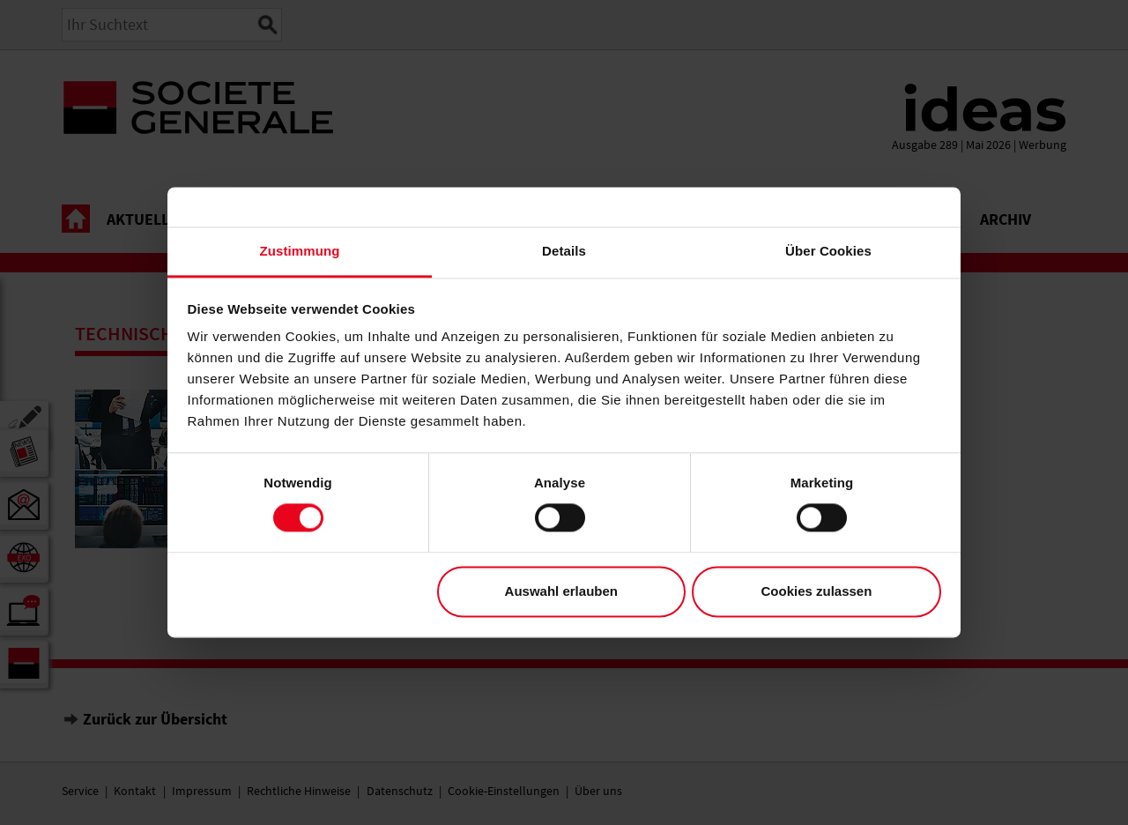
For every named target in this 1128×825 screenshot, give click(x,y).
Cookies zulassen (816, 590)
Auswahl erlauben (561, 590)
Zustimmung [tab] (300, 250)
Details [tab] (564, 250)
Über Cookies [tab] (828, 250)
